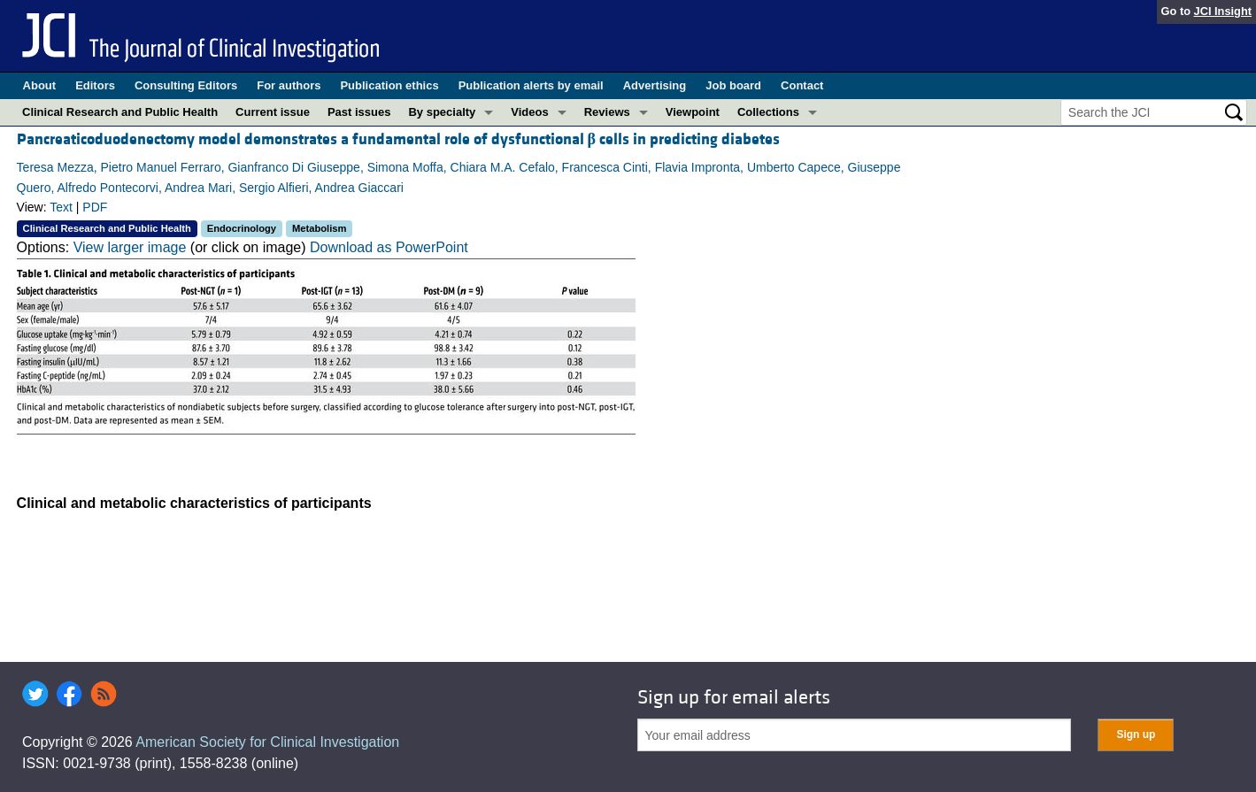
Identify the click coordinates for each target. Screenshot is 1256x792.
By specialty (441, 112)
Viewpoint (693, 112)
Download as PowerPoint (389, 247)
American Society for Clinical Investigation (267, 742)
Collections (768, 112)
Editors (95, 85)
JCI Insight (1223, 11)
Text (61, 207)
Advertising (655, 85)
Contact (802, 85)
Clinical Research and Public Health (120, 112)
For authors (288, 85)
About (40, 85)
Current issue (272, 112)
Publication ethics (389, 85)
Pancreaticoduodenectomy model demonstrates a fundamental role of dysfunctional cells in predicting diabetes (398, 139)
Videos (529, 112)
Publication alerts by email (531, 85)
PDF (94, 207)
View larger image (130, 247)
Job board (733, 85)
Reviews (607, 112)
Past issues (359, 112)
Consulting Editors (186, 85)
